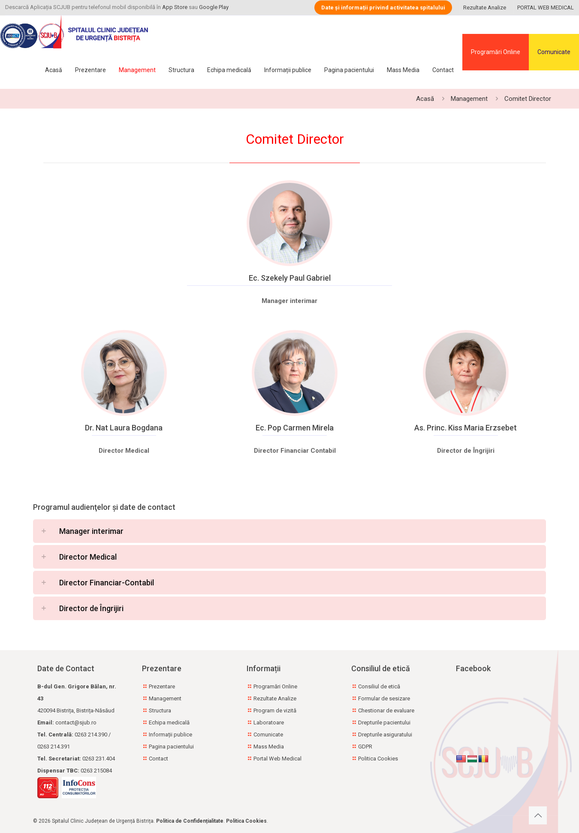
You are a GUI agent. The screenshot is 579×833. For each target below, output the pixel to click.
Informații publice (170, 734)
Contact (158, 758)
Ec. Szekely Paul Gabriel (290, 277)
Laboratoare (268, 722)
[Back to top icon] (538, 815)
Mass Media (268, 746)
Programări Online (495, 51)
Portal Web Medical (277, 758)
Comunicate (553, 51)
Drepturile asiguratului (385, 734)
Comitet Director (527, 99)
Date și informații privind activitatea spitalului (383, 7)
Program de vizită (274, 710)
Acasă (425, 99)
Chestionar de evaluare (386, 710)
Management (469, 99)
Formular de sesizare (384, 698)
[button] (289, 531)
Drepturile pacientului (384, 722)
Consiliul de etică (379, 686)
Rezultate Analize (484, 7)
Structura (160, 710)
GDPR (365, 746)
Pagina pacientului (171, 746)
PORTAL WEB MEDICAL (545, 7)
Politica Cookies (378, 758)
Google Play (214, 7)
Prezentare (162, 686)
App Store (174, 7)
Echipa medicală (169, 722)
